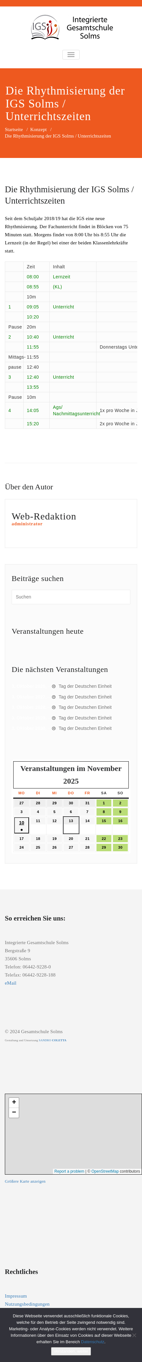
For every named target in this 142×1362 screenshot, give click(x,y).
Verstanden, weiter (71, 1351)
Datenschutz (92, 1341)
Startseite (14, 129)
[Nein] (134, 1335)
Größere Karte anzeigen (25, 1181)
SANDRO (52, 1040)
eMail (10, 983)
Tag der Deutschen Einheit (85, 686)
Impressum (16, 1296)
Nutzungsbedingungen (27, 1304)
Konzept (38, 129)
